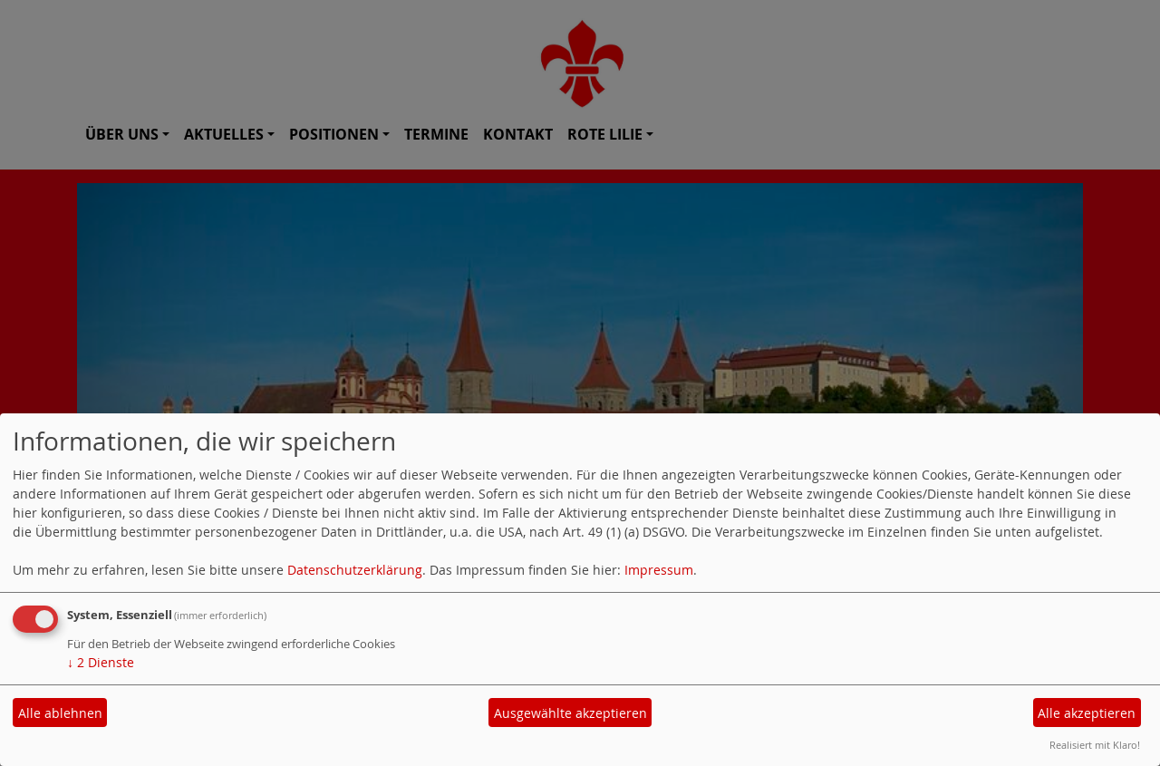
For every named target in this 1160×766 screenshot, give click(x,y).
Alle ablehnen (60, 713)
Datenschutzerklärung (354, 569)
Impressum (658, 569)
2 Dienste (100, 662)
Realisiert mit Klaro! (1094, 744)
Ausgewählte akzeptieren (570, 713)
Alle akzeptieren (1087, 713)
